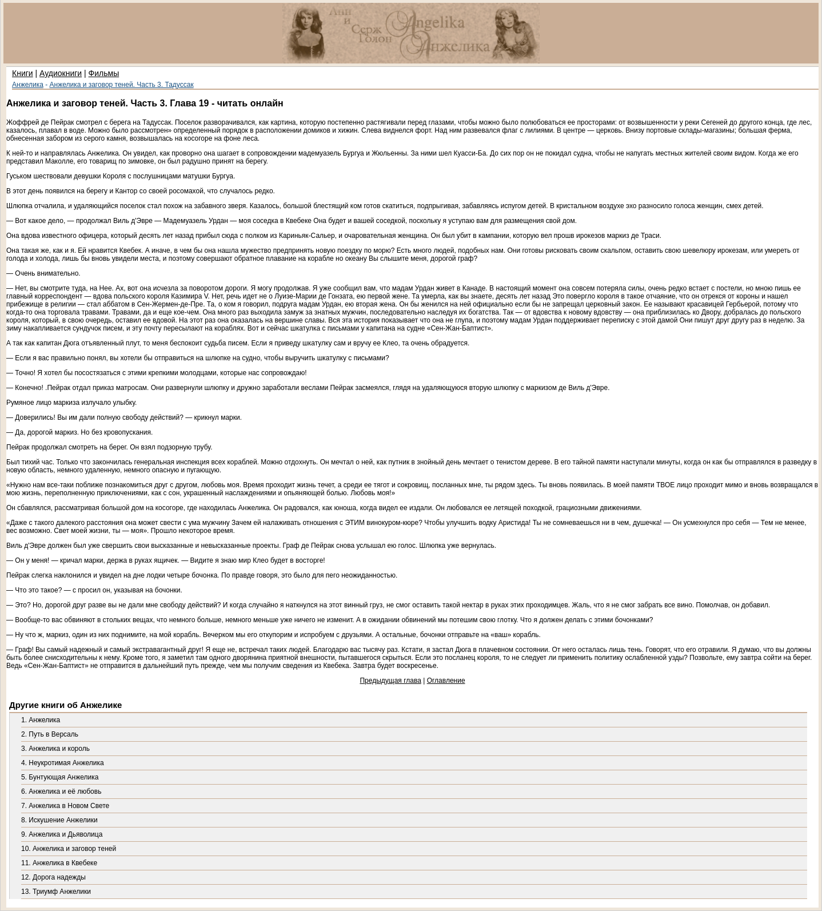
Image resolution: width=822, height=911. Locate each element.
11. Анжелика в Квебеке (59, 863)
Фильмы (104, 73)
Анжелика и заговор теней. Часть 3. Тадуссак (122, 85)
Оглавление (446, 681)
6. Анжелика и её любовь (61, 791)
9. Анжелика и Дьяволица (61, 834)
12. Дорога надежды (53, 877)
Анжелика (27, 85)
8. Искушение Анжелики (59, 820)
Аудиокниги (60, 73)
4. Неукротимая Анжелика (62, 763)
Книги (22, 73)
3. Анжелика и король (55, 749)
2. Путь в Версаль (49, 734)
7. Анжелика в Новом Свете (65, 806)
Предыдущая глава (390, 681)
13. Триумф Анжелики (56, 892)
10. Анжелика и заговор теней (68, 849)
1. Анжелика (40, 720)
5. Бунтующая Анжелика (59, 777)
